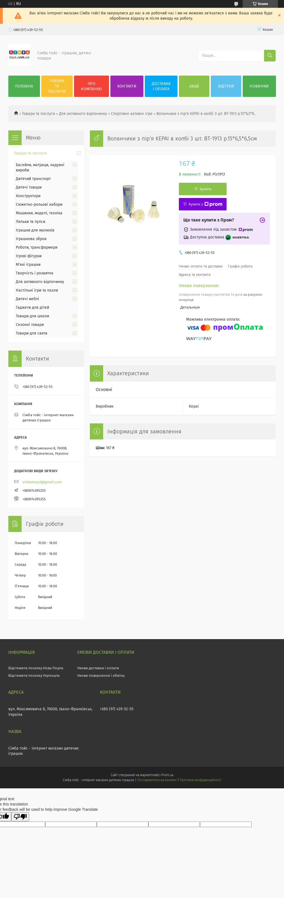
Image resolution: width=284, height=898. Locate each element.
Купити (205, 189)
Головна (24, 86)
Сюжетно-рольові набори (39, 204)
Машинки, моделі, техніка (39, 213)
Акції (194, 86)
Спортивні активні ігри (131, 113)
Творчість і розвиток (34, 273)
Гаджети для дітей (32, 307)
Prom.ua (167, 775)
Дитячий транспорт (33, 178)
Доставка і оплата (161, 86)
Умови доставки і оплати (98, 668)
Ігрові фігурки (29, 256)
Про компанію (91, 86)
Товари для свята (31, 333)
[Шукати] (270, 55)
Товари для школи (32, 316)
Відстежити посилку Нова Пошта (35, 668)
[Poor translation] (20, 816)
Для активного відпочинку (83, 113)
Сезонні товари (30, 324)
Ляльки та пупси (30, 221)
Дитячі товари (29, 187)
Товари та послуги (57, 86)
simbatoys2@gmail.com (42, 482)
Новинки (259, 86)
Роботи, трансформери (36, 247)
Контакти (126, 86)
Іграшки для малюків (35, 230)
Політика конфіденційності (200, 780)
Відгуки (226, 86)
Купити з (205, 204)
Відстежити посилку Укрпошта (34, 675)
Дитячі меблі (27, 299)
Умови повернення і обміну (101, 675)
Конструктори (28, 196)
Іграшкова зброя (31, 238)
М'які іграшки (28, 264)
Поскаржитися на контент (156, 780)
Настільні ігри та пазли (37, 290)
